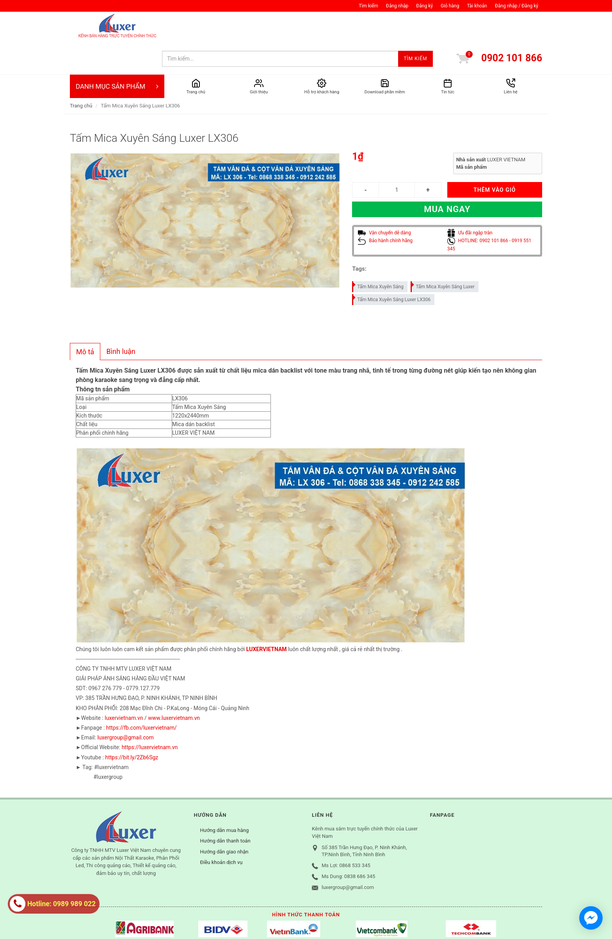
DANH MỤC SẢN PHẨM (117, 55)
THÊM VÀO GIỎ (494, 158)
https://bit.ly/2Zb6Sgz (131, 726)
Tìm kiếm (368, 6)
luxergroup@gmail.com (125, 706)
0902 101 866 (511, 26)
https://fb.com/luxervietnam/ (141, 696)
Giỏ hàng (450, 6)
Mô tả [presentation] (85, 320)
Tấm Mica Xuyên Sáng (378, 254)
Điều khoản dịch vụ (221, 831)
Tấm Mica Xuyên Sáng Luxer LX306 (392, 267)
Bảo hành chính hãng (385, 209)
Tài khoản (477, 6)
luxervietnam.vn (124, 687)
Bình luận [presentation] (121, 320)
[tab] (85, 320)
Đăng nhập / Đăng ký (516, 6)
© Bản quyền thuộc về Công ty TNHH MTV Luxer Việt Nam (136, 922)
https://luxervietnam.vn (150, 716)
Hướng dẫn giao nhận (224, 820)
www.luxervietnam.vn (174, 687)
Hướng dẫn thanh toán (225, 809)
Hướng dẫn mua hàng (224, 799)
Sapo (204, 922)
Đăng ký (424, 6)
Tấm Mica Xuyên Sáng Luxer (442, 254)
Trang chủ (81, 74)
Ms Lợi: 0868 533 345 (346, 834)
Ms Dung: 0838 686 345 (348, 845)
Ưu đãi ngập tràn (470, 201)
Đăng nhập (397, 6)
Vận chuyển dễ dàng (384, 201)
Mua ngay (447, 178)
